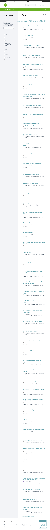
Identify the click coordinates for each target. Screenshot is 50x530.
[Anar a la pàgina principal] (11, 5)
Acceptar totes (43, 520)
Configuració (42, 527)
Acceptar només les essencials (43, 524)
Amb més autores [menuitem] (45, 20)
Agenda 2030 (6, 9)
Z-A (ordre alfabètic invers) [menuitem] (30, 20)
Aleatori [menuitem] (18, 21)
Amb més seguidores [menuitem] (41, 21)
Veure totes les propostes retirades (28, 516)
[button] (7, 32)
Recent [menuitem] (22, 21)
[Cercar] (30, 5)
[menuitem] (9, 28)
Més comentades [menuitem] (35, 21)
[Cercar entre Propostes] (9, 28)
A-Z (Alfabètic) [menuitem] (26, 21)
